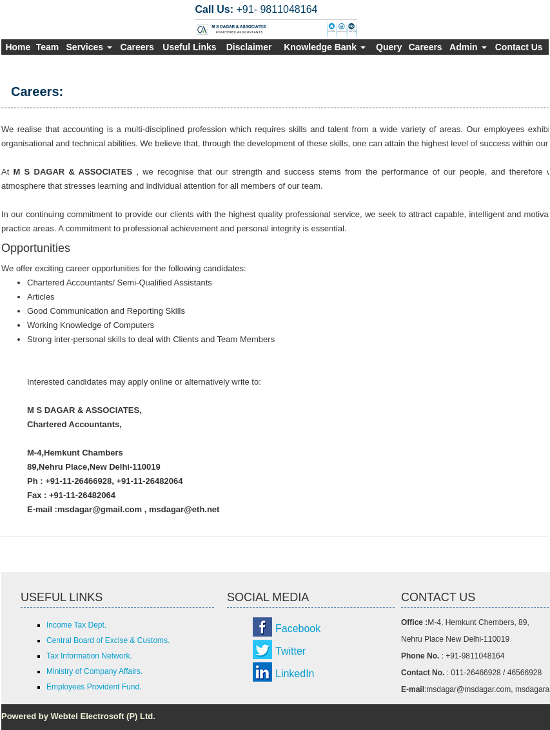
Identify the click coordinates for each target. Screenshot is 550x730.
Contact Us (519, 47)
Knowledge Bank (325, 47)
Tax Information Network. (89, 655)
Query (389, 47)
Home (17, 47)
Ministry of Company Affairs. (94, 671)
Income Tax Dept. (76, 624)
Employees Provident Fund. (93, 686)
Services (89, 47)
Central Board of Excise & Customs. (108, 640)
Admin (467, 47)
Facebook (297, 628)
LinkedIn (295, 673)
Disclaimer (249, 47)
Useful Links (189, 47)
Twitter (290, 651)
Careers (137, 47)
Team (47, 47)
